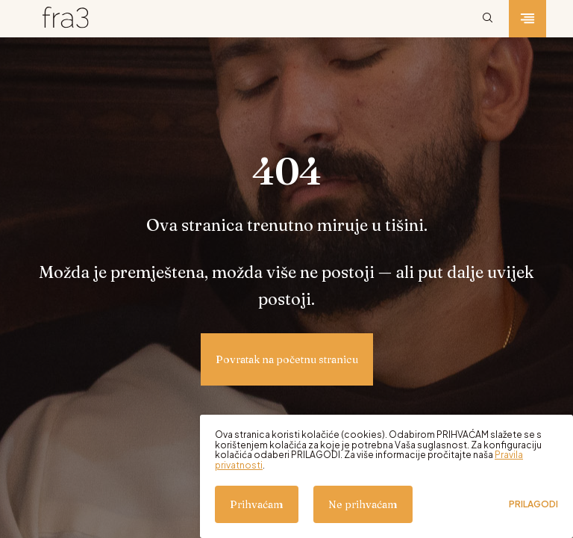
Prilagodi (533, 504)
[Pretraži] (488, 18)
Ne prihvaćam (363, 504)
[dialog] (386, 476)
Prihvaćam (257, 504)
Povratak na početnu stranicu (287, 359)
